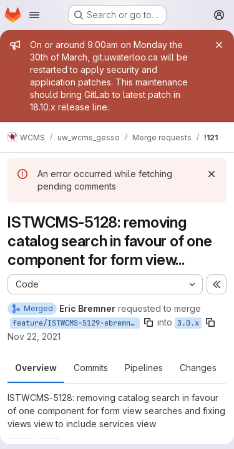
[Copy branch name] (148, 322)
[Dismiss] (211, 174)
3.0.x (188, 323)
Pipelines (144, 367)
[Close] (219, 44)
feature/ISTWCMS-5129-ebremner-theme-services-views (76, 323)
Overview (36, 367)
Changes (198, 367)
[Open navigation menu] (34, 15)
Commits (91, 367)
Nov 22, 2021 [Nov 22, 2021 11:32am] (34, 336)
